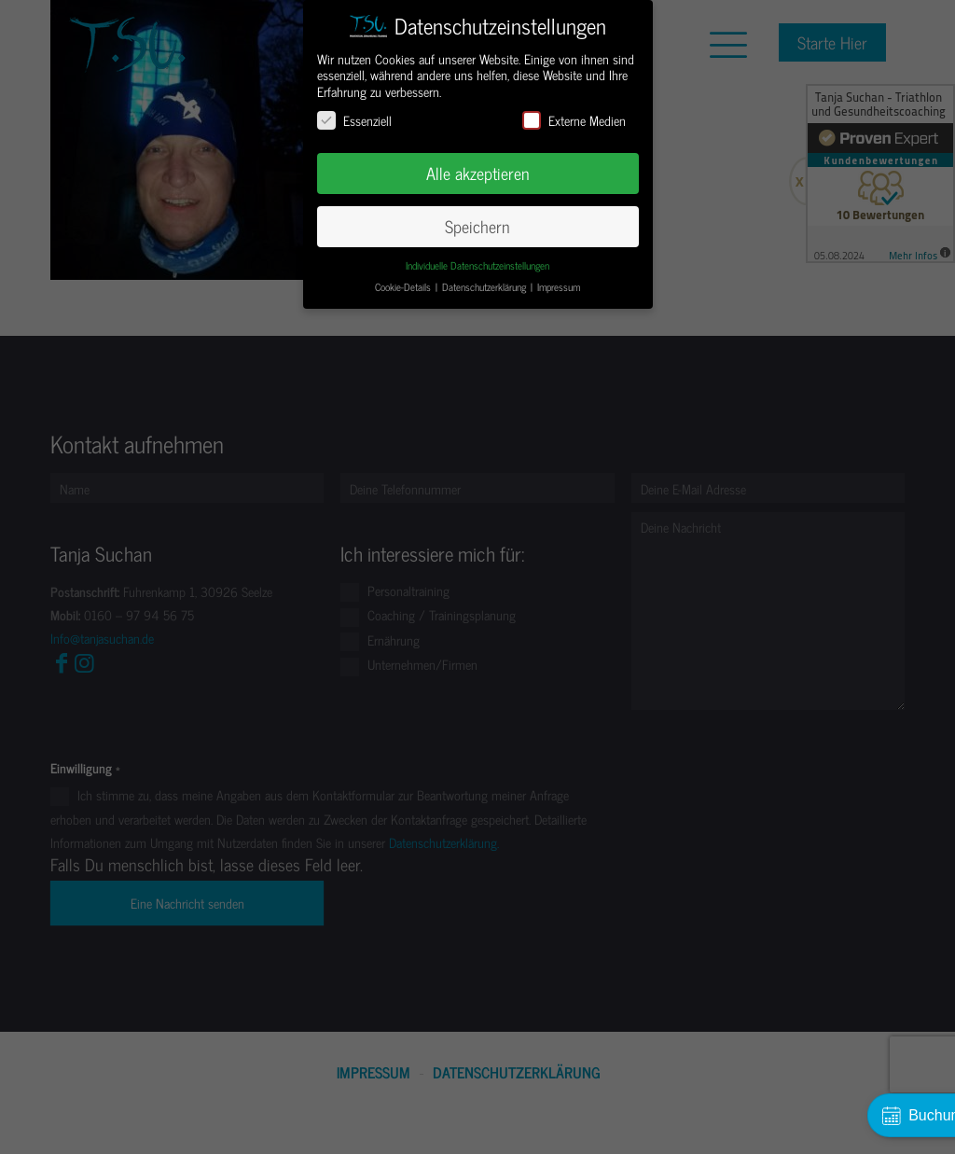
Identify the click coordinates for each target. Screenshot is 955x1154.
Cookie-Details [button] (404, 287)
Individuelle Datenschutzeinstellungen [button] (477, 265)
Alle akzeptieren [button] (478, 173)
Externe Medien (574, 120)
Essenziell (354, 120)
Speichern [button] (477, 226)
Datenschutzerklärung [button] (485, 287)
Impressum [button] (558, 287)
